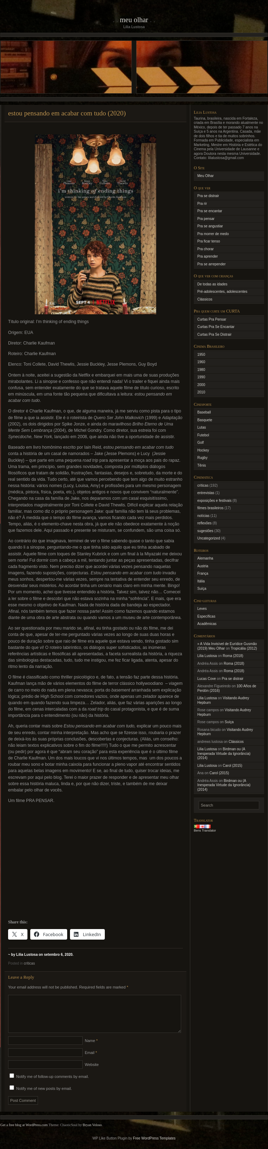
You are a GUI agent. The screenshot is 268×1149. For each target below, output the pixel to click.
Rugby (202, 458)
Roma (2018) (233, 656)
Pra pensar (206, 219)
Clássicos (204, 299)
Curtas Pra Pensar (211, 319)
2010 (201, 392)
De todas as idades (212, 284)
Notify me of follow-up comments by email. (52, 1085)
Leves (202, 609)
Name (91, 1049)
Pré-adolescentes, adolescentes (222, 291)
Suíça (201, 589)
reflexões (204, 523)
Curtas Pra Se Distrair (214, 334)
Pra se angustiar (210, 226)
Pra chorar (205, 249)
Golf (200, 442)
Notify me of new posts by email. (44, 1097)
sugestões (205, 531)
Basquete (204, 420)
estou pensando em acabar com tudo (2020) (67, 113)
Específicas (206, 616)
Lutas (201, 427)
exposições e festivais (214, 501)
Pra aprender (207, 256)
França (202, 573)
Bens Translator (205, 830)
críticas (29, 963)
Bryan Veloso (92, 1133)
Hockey (203, 450)
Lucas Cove (206, 679)
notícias (203, 516)
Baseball (204, 412)
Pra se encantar (209, 211)
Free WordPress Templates (154, 1147)
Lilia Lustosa (207, 656)
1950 (201, 354)
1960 (201, 362)
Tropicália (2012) (244, 648)
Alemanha (205, 558)
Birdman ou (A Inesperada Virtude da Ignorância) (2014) (223, 753)
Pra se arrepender (211, 264)
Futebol (203, 435)
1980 (201, 370)
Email (91, 1061)
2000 (201, 385)
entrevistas (205, 493)
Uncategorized (208, 538)
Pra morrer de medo (213, 234)
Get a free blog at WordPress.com (24, 1133)
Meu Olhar (134, 20)
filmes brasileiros (210, 508)
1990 (201, 377)
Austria (202, 566)
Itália (201, 581)
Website (92, 1073)
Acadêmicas (206, 624)
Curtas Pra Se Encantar (216, 327)
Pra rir (202, 204)
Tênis (201, 465)
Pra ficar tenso (208, 241)
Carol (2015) (232, 766)
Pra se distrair (208, 196)
